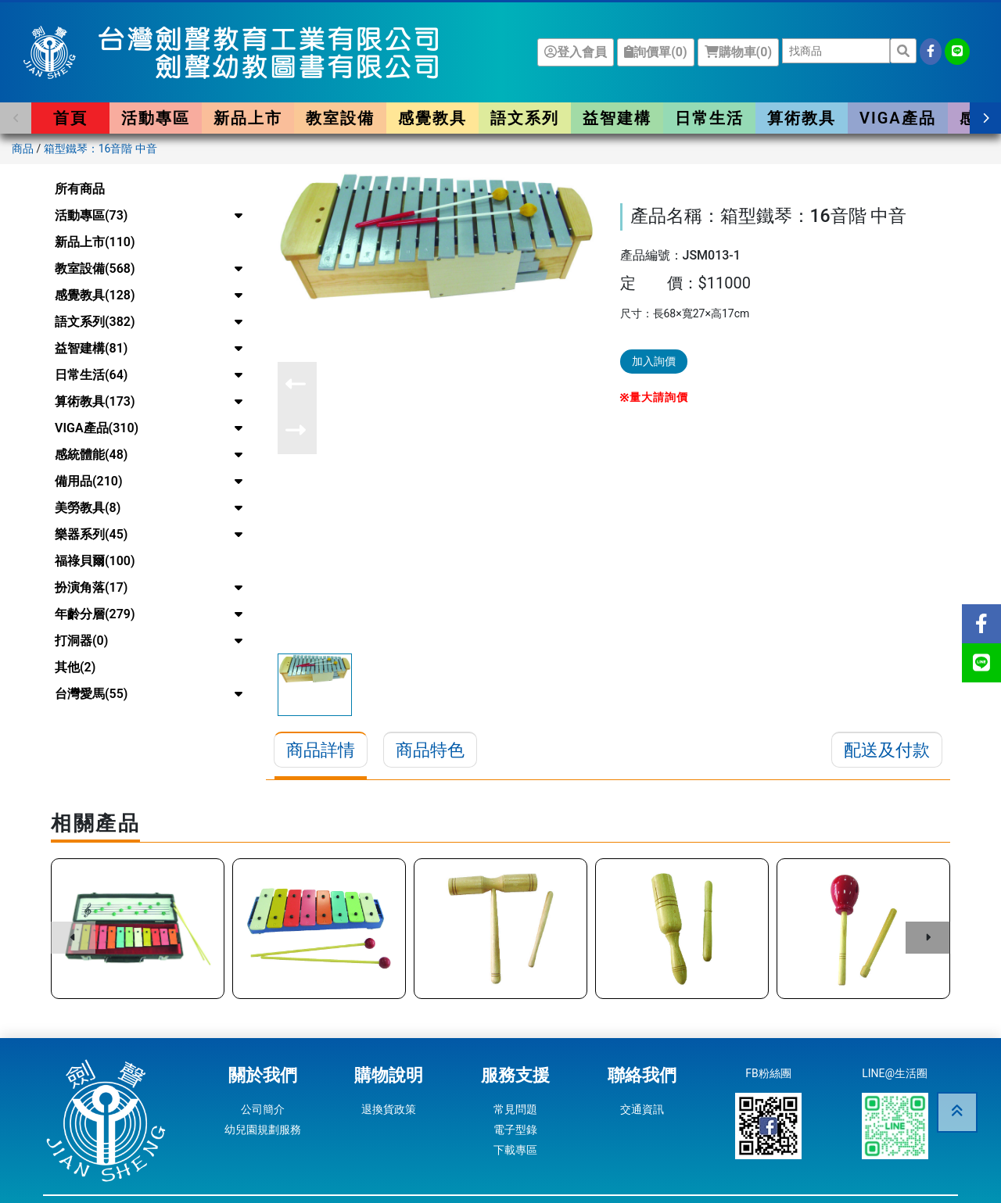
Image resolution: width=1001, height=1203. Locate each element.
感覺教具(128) (95, 295)
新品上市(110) (95, 242)
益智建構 (617, 118)
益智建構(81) (91, 348)
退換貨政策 (388, 1109)
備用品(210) (89, 481)
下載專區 (515, 1150)
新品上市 (247, 118)
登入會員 (575, 52)
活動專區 (155, 118)
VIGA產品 (897, 118)
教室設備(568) (95, 268)
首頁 (70, 118)
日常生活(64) (91, 374)
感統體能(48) (91, 454)
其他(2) (75, 667)
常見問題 (515, 1109)
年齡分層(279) (95, 614)
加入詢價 (654, 361)
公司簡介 (263, 1109)
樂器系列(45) (91, 534)
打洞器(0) (81, 640)
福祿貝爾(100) (95, 560)
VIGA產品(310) (96, 428)
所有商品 (80, 188)
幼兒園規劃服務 (262, 1129)
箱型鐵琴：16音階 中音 (100, 148)
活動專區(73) (91, 215)
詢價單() (655, 52)
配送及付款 (887, 750)
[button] (15, 118)
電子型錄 (515, 1129)
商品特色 (430, 750)
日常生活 (709, 118)
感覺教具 (432, 118)
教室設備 (340, 118)
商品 (23, 148)
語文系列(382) (95, 321)
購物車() (738, 52)
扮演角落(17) (91, 587)
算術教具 (801, 118)
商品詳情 (320, 750)
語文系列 (524, 118)
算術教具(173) (95, 401)
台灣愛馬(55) (91, 693)
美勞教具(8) (87, 507)
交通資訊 (642, 1109)
